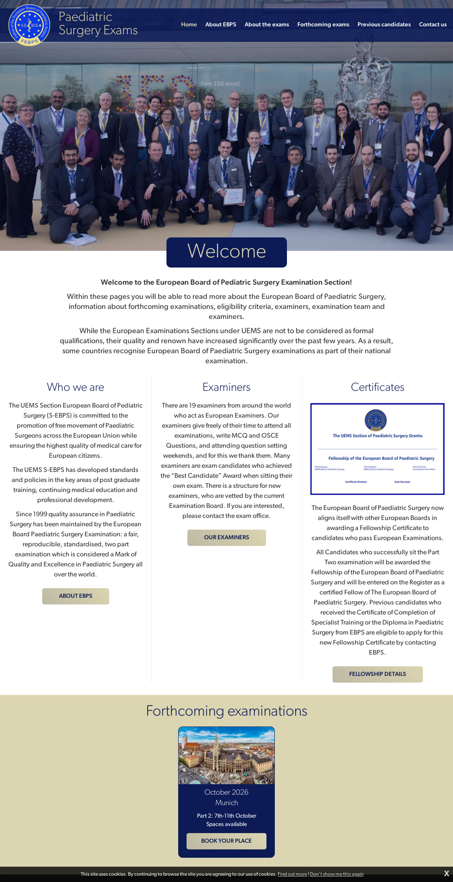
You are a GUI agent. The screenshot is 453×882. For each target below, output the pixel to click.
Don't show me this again (336, 874)
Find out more (292, 874)
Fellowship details (377, 674)
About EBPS (75, 596)
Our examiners (226, 538)
